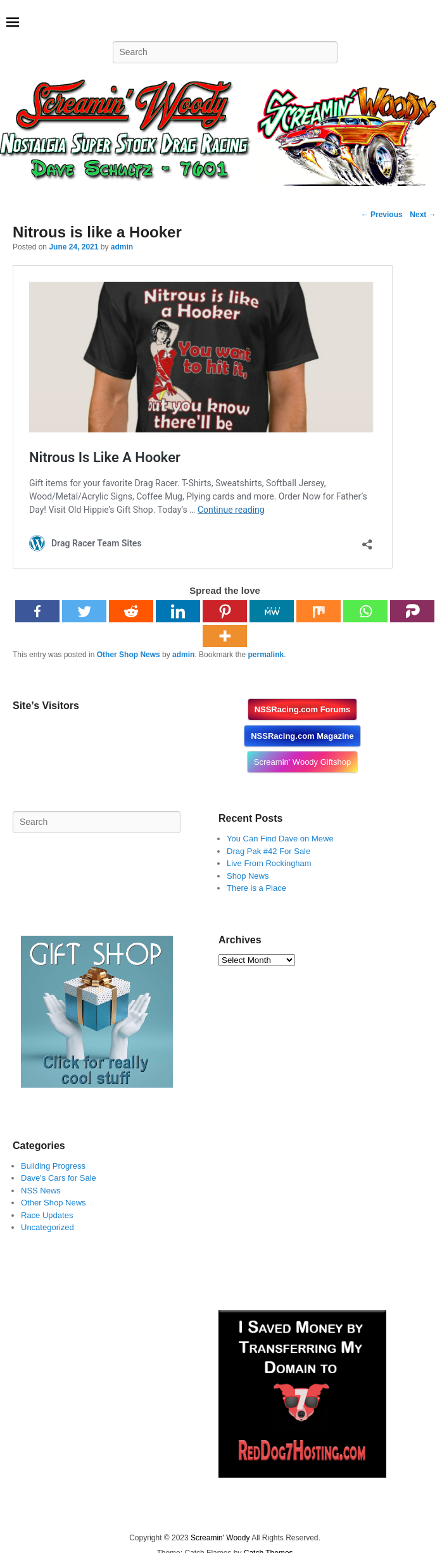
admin (122, 246)
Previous (382, 214)
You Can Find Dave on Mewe (280, 838)
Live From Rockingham (269, 863)
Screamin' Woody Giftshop (302, 762)
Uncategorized (47, 1227)
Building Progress (53, 1166)
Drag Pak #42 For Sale (268, 851)
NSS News (41, 1190)
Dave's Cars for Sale (58, 1178)
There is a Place (256, 888)
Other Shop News (128, 654)
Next (423, 214)
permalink (266, 654)
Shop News (247, 876)
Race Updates (47, 1215)
